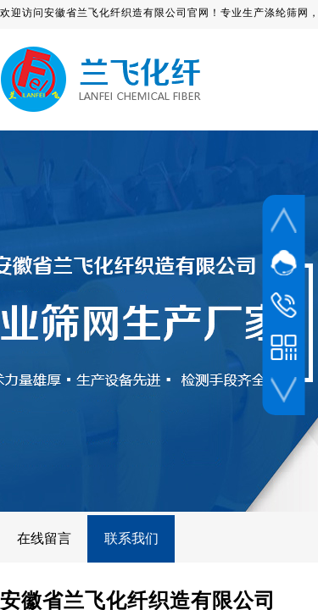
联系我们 (131, 538)
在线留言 (44, 538)
